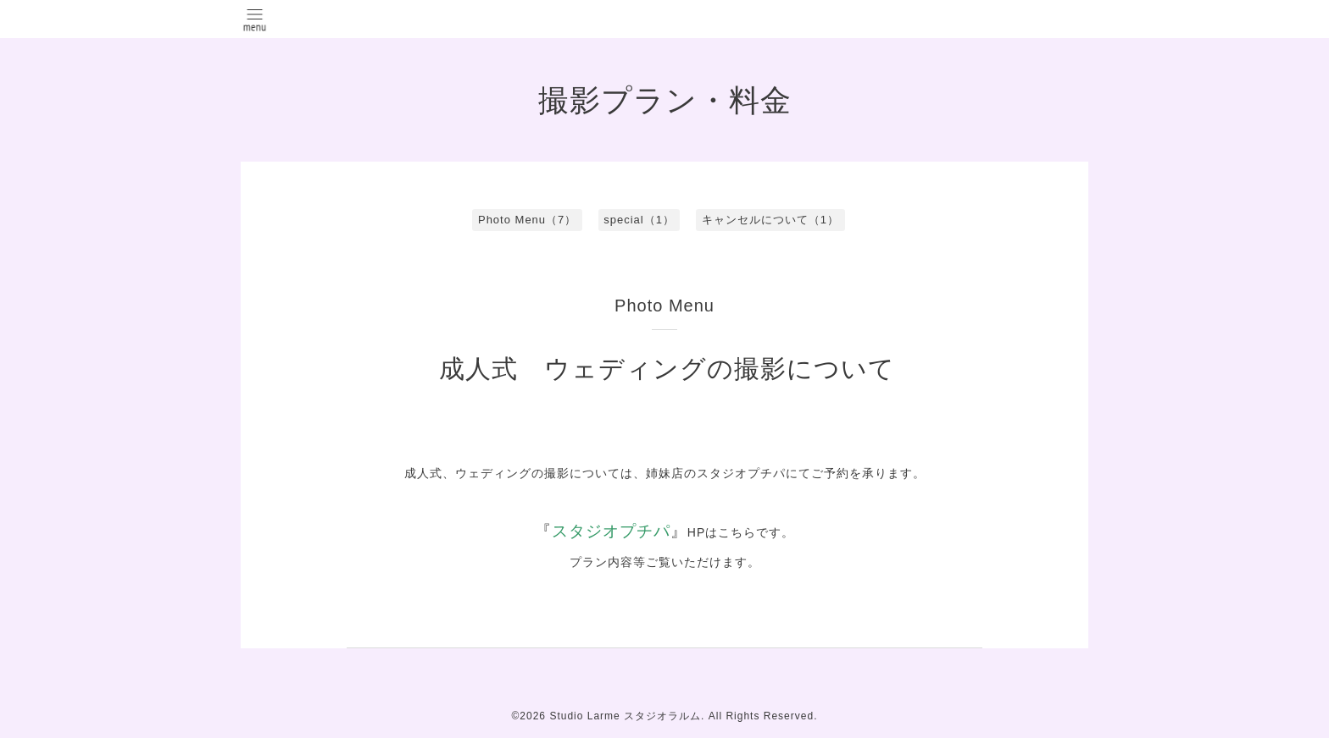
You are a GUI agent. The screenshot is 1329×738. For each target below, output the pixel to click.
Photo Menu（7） (527, 219)
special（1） (639, 219)
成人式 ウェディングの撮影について (667, 369)
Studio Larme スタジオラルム (625, 716)
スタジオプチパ (611, 531)
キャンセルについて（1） (770, 219)
